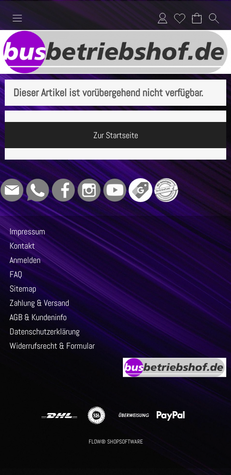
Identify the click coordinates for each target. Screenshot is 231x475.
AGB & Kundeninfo (38, 317)
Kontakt (22, 245)
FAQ (16, 274)
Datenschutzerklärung (45, 331)
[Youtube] (115, 190)
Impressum (27, 231)
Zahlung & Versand (39, 302)
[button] (17, 18)
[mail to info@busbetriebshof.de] (12, 190)
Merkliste (179, 17)
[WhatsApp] (38, 190)
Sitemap (23, 288)
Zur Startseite (115, 135)
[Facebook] (63, 190)
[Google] (140, 190)
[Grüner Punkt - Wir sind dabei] (166, 190)
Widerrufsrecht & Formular (52, 345)
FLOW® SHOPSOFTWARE (116, 441)
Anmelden (162, 17)
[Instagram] (89, 190)
